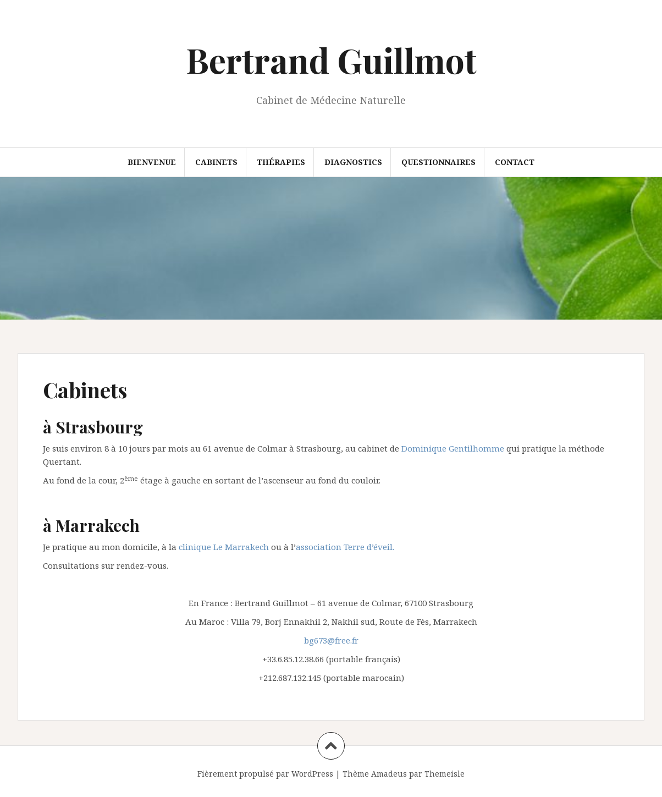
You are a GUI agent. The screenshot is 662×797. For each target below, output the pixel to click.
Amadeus (389, 773)
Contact (514, 162)
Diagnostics (353, 162)
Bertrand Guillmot (331, 60)
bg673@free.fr (331, 640)
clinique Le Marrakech (224, 546)
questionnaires (438, 162)
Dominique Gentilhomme (452, 448)
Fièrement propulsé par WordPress (265, 773)
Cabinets (216, 162)
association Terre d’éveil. (345, 546)
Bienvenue (152, 162)
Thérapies (281, 162)
